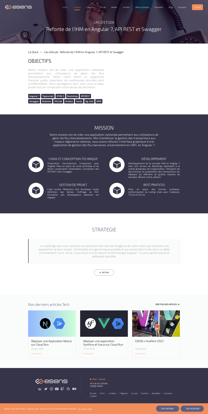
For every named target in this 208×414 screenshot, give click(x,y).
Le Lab (103, 7)
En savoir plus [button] (85, 408)
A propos (182, 7)
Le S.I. (65, 7)
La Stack (77, 7)
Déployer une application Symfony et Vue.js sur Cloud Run (103, 342)
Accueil (93, 393)
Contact (197, 7)
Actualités (159, 7)
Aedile (114, 7)
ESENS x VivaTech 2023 (149, 341)
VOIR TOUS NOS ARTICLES (167, 304)
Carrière (126, 7)
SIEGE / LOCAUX (97, 379)
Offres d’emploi (142, 7)
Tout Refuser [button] (167, 408)
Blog (171, 7)
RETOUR (104, 272)
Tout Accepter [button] (192, 408)
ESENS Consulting (18, 7)
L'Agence (90, 7)
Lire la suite (36, 353)
